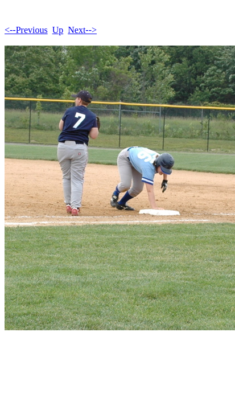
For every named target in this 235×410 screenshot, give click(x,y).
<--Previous (26, 30)
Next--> (82, 30)
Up (58, 30)
